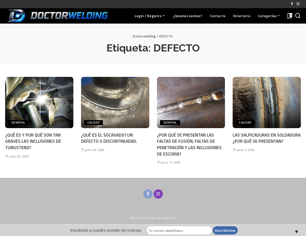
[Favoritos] (289, 16)
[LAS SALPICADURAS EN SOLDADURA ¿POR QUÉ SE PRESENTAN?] (267, 102)
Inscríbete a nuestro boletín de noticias (107, 230)
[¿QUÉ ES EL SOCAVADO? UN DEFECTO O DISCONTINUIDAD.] (115, 102)
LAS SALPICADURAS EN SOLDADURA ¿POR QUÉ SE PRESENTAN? (267, 138)
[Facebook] (292, 4)
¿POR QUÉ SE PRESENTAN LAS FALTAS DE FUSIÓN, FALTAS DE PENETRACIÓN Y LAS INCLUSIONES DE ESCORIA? (189, 144)
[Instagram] (298, 4)
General (18, 122)
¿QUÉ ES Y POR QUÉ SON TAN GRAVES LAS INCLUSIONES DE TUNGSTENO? (33, 141)
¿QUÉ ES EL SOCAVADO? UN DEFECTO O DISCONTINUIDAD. (109, 138)
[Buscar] (298, 16)
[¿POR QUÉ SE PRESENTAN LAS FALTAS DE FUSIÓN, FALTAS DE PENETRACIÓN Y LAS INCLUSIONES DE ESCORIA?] (191, 102)
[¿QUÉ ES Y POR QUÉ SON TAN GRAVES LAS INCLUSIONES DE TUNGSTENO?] (39, 102)
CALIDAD (93, 122)
